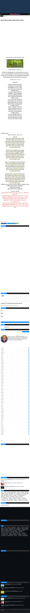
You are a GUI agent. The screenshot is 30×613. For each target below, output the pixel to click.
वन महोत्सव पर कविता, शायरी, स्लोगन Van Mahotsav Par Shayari (15, 195)
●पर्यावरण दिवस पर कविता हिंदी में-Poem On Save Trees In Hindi (15, 204)
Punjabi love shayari (13, 499)
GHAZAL (7, 496)
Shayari (15, 500)
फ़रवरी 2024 (15, 375)
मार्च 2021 (15, 425)
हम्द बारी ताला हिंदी (25, 493)
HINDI (16, 496)
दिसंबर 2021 (15, 412)
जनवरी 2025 (15, 362)
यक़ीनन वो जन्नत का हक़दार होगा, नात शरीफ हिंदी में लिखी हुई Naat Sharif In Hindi (13, 591)
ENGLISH (3, 496)
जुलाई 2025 (15, 353)
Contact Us (20, 609)
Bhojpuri (15, 495)
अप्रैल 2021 (15, 424)
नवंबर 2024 (15, 365)
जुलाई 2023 (15, 385)
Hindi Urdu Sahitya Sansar (8, 609)
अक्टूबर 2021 (15, 415)
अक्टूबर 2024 (15, 366)
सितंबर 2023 (15, 382)
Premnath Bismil (4, 499)
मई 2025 (15, 356)
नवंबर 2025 (15, 350)
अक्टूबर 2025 (15, 352)
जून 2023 (15, 386)
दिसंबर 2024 (15, 363)
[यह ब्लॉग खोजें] (11, 331)
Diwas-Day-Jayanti (21, 495)
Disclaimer (28, 609)
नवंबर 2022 (15, 396)
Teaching (20, 500)
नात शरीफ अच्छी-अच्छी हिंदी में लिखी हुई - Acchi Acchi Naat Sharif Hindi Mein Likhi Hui (15, 479)
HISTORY (20, 496)
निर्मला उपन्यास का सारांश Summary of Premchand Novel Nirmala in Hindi (14, 601)
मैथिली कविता (11, 493)
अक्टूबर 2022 (15, 398)
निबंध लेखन (26, 492)
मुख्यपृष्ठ (1, 18)
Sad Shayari (3, 500)
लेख (14, 493)
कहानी (5, 492)
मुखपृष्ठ (1, 440)
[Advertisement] (15, 6)
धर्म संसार (18, 492)
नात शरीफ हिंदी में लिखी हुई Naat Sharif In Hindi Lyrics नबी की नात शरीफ (13, 584)
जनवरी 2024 (15, 376)
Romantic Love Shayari (22, 499)
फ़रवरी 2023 (15, 392)
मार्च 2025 (15, 359)
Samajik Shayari (4, 18)
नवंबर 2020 (15, 431)
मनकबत (6, 493)
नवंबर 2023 (15, 379)
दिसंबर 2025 (15, 349)
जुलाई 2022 (15, 402)
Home (15, 609)
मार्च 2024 (15, 373)
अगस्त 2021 (15, 418)
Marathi (10, 497)
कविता (3, 221)
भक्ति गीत (2, 493)
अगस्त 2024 (15, 369)
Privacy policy (24, 609)
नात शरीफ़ (22, 492)
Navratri (23, 497)
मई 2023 (15, 388)
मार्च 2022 (15, 408)
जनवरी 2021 (15, 428)
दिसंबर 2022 (15, 395)
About (17, 609)
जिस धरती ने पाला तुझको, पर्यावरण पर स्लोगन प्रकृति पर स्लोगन (15, 198)
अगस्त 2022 (15, 401)
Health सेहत (12, 496)
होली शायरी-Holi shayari (8, 495)
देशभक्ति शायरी (13, 492)
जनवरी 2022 (15, 411)
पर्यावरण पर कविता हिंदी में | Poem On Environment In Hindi (15, 197)
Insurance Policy (4, 497)
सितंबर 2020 (15, 434)
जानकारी (8, 492)
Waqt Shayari (25, 500)
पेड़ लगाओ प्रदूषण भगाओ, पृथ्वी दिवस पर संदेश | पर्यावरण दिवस (15, 203)
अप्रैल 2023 (15, 389)
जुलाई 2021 (15, 419)
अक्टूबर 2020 (15, 432)
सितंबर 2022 (15, 399)
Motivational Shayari (17, 497)
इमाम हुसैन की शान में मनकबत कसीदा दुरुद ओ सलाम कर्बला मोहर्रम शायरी (11, 303)
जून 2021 (15, 421)
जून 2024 (15, 372)
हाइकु (2, 495)
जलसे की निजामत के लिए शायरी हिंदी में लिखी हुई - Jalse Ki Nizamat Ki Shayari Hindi (14, 486)
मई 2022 (15, 405)
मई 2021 (15, 422)
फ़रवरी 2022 (15, 409)
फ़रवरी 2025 (15, 360)
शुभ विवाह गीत (18, 493)
